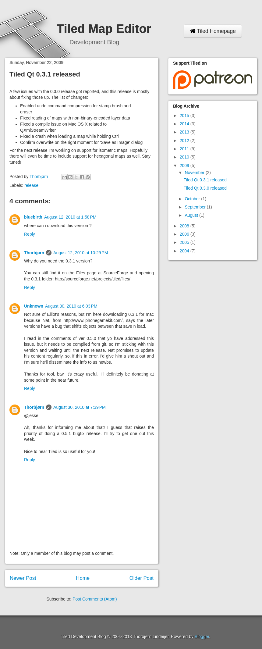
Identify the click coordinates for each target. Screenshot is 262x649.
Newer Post (23, 578)
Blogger (202, 636)
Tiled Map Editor (104, 28)
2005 (185, 242)
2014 (185, 123)
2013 (185, 132)
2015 (185, 115)
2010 (185, 157)
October (193, 198)
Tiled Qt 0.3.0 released (205, 188)
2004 (185, 250)
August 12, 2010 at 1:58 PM (70, 217)
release (31, 185)
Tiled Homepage (213, 31)
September (196, 207)
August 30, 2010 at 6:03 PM (71, 306)
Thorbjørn (34, 252)
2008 (185, 225)
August (192, 215)
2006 (185, 234)
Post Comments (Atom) (95, 599)
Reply (29, 234)
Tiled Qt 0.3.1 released (205, 179)
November (195, 172)
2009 (185, 165)
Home (83, 578)
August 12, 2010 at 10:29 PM (80, 252)
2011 (185, 148)
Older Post (141, 578)
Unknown (33, 306)
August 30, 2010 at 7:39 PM (79, 407)
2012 (185, 140)
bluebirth (33, 217)
